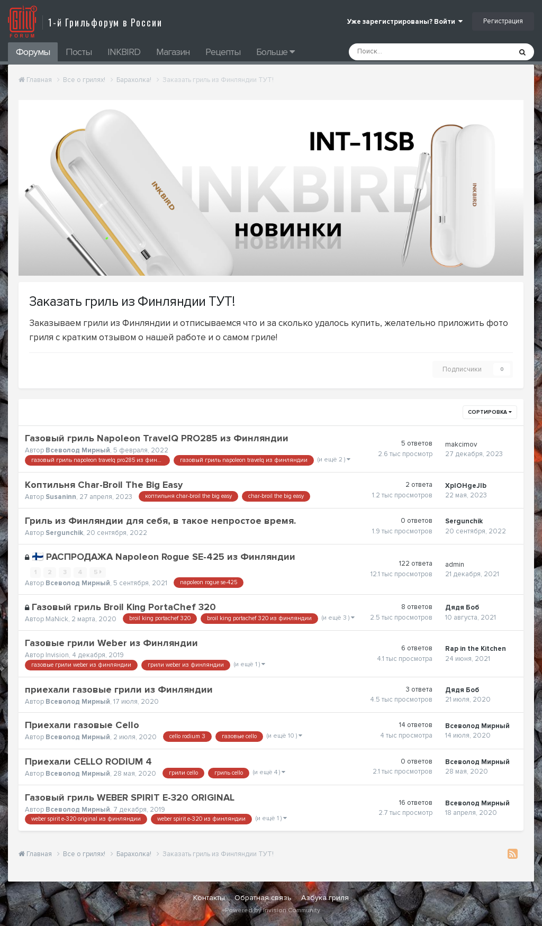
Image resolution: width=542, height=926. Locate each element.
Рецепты (222, 52)
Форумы (33, 52)
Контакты (209, 897)
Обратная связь (263, 897)
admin (454, 564)
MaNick (57, 619)
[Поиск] (401, 51)
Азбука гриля (325, 897)
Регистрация (503, 21)
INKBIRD (123, 52)
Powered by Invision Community (272, 910)
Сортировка (490, 412)
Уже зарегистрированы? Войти (405, 21)
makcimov (461, 444)
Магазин (172, 52)
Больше (275, 52)
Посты (79, 52)
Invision (57, 655)
